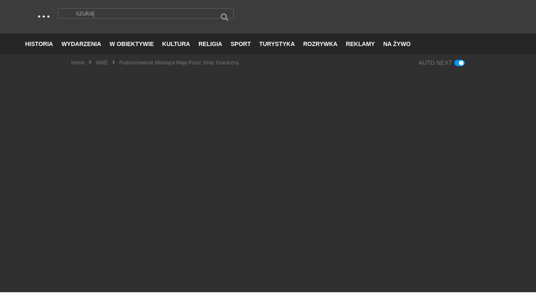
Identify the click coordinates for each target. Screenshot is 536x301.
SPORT (241, 52)
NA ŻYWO (397, 52)
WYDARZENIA (81, 52)
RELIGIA (210, 52)
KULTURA (176, 52)
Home (78, 71)
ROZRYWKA (320, 52)
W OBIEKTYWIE (132, 52)
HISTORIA (39, 52)
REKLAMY (360, 52)
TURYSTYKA (277, 52)
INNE (102, 71)
